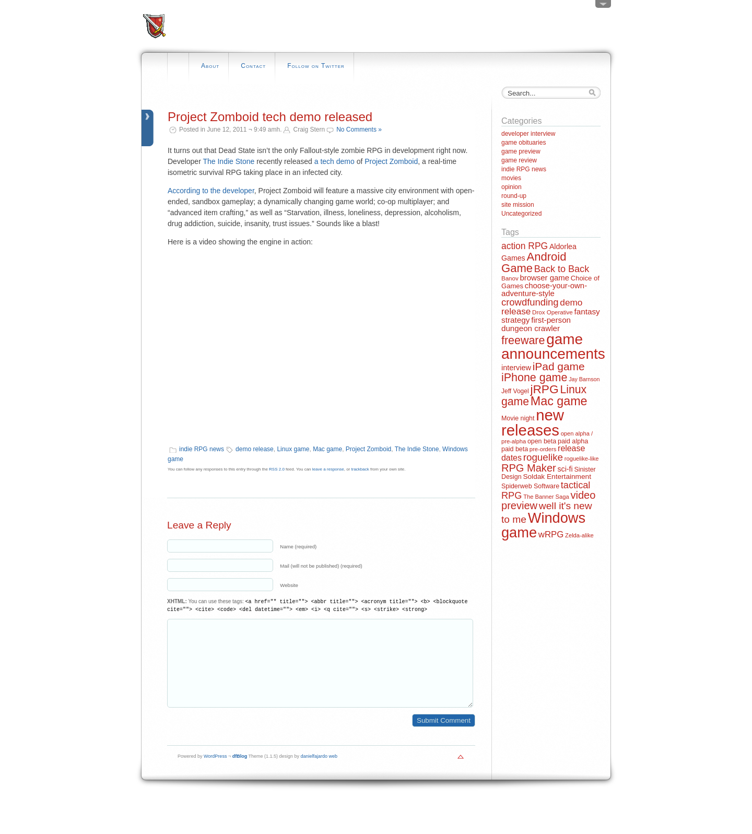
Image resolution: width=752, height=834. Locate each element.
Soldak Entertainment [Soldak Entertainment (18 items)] (557, 476)
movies (511, 178)
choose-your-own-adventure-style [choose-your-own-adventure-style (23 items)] (544, 289)
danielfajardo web (319, 771)
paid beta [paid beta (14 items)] (514, 449)
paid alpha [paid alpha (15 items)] (573, 441)
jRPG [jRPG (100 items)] (544, 389)
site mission (517, 204)
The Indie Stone (228, 161)
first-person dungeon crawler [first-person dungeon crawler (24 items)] (536, 323)
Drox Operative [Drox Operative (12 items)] (552, 312)
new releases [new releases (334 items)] (532, 422)
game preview (520, 151)
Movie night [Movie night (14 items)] (517, 418)
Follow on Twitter (316, 65)
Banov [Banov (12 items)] (510, 278)
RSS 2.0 (277, 469)
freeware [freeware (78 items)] (523, 340)
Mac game (327, 449)
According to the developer (211, 190)
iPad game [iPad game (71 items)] (559, 366)
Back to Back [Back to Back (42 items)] (561, 269)
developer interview (528, 133)
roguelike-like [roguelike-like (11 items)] (582, 458)
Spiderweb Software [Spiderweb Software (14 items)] (530, 486)
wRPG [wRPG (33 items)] (551, 534)
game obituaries (523, 142)
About (210, 65)
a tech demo (334, 161)
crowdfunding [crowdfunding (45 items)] (530, 302)
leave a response (328, 469)
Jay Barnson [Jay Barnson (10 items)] (584, 379)
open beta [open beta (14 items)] (541, 441)
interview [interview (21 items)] (516, 367)
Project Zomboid (391, 161)
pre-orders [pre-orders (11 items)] (543, 449)
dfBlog (240, 771)
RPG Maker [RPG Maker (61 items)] (528, 468)
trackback (360, 469)
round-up (513, 195)
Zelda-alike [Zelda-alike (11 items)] (579, 535)
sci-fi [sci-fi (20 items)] (565, 469)
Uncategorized (521, 213)
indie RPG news (201, 449)
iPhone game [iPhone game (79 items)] (534, 377)
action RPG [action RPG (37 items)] (524, 246)
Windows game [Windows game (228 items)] (543, 525)
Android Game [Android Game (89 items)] (533, 262)
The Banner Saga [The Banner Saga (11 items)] (546, 497)
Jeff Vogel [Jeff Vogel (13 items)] (515, 391)
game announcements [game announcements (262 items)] (553, 346)
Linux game (293, 449)
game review (519, 160)
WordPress (215, 771)
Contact (253, 65)
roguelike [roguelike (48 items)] (543, 457)
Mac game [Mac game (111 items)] (559, 401)
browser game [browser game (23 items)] (544, 277)
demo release (255, 449)
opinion (511, 187)
